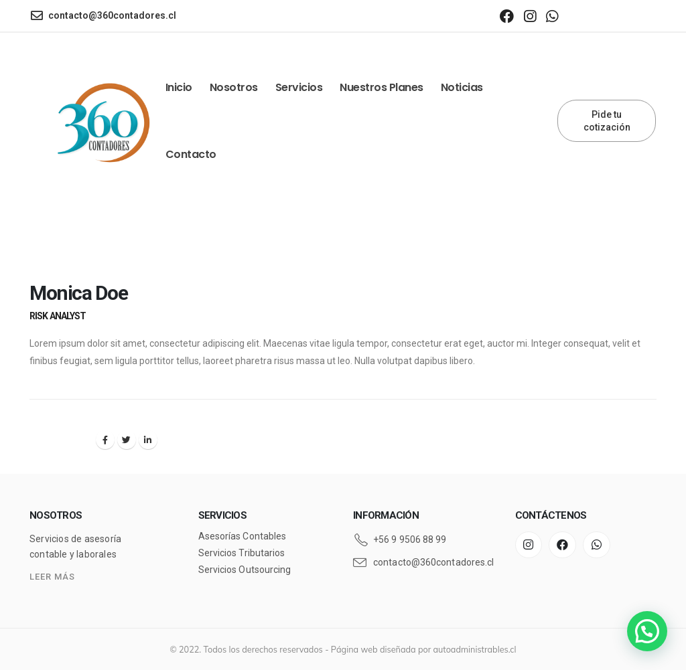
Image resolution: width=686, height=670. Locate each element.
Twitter (126, 439)
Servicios (299, 87)
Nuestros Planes (381, 87)
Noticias (462, 87)
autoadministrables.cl (475, 649)
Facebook (105, 439)
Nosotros (234, 87)
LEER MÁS (52, 577)
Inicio (178, 87)
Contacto (190, 154)
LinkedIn (148, 439)
